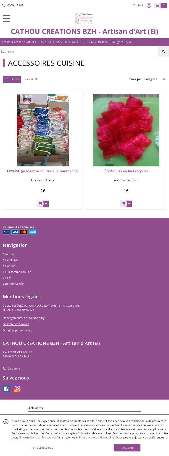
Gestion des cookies (16, 324)
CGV (7, 278)
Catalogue (10, 260)
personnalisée (13, 284)
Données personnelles (17, 330)
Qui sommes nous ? (17, 272)
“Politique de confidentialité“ (96, 437)
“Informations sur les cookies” (38, 437)
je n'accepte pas (42, 448)
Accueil (8, 254)
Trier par (135, 79)
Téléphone (11, 369)
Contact (138, 5)
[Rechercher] (163, 51)
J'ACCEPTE (127, 448)
